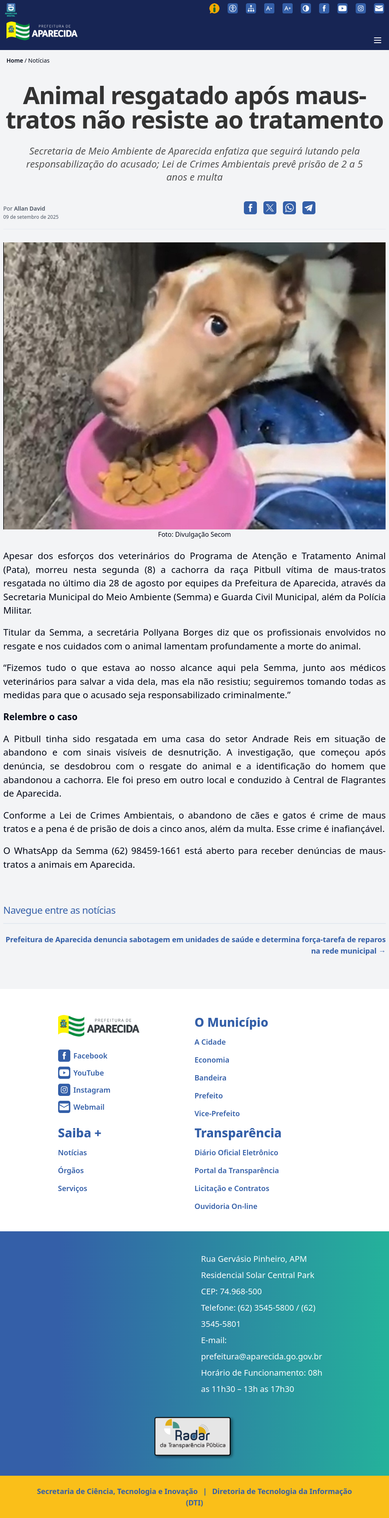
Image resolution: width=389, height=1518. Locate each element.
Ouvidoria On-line (226, 1206)
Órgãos (71, 1170)
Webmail (89, 1107)
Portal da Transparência (237, 1170)
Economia (212, 1060)
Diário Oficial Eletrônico (236, 1152)
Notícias (39, 60)
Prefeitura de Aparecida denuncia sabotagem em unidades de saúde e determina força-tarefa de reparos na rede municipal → (196, 945)
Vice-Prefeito (217, 1113)
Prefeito (209, 1095)
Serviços (72, 1188)
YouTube (89, 1073)
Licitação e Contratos (232, 1188)
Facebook (91, 1056)
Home (15, 60)
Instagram (92, 1090)
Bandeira (211, 1077)
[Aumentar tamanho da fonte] (288, 8)
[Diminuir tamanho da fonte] (269, 8)
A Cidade (210, 1042)
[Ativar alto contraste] (306, 8)
